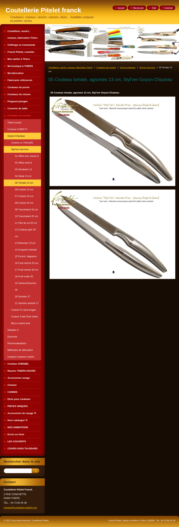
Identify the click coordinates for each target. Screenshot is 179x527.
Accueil (121, 8)
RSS (154, 8)
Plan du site (138, 8)
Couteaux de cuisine (106, 67)
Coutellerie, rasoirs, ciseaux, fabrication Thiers (70, 67)
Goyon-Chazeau (128, 67)
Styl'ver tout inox (147, 67)
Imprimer (169, 8)
